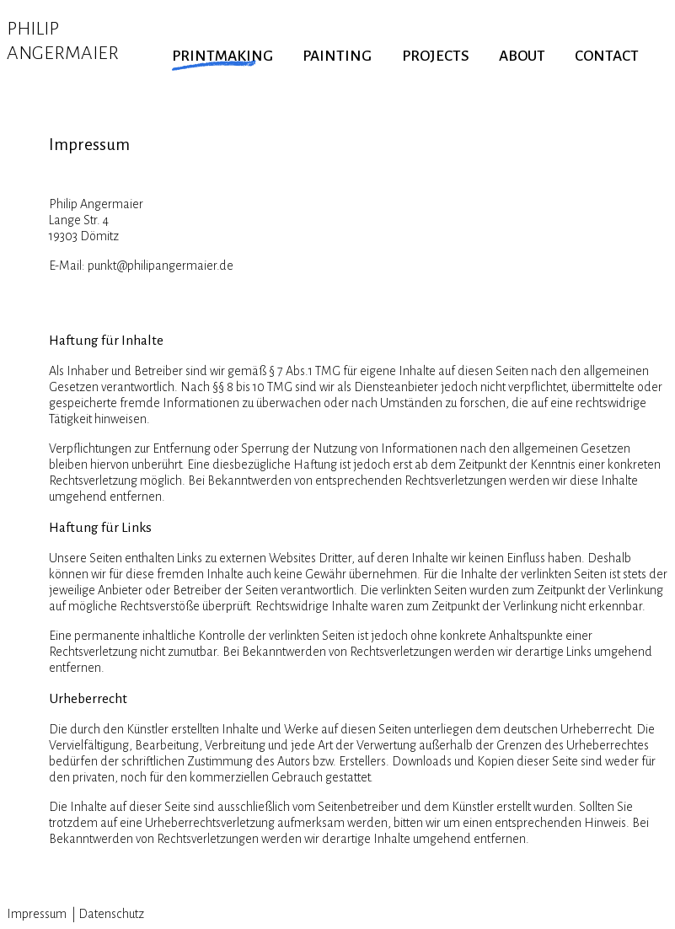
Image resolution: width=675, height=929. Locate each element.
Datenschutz (111, 914)
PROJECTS (435, 56)
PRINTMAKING (222, 56)
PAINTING (337, 56)
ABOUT (522, 56)
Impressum (38, 914)
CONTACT (607, 56)
